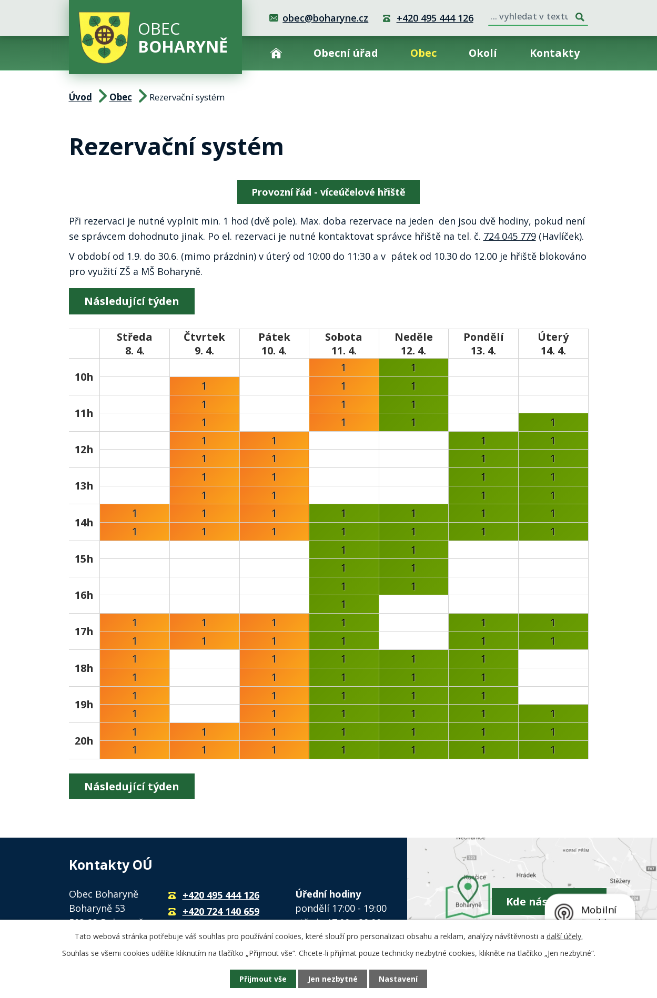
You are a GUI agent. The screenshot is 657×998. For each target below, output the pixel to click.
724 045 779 (509, 236)
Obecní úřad (346, 53)
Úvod (276, 52)
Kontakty (555, 53)
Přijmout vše (263, 979)
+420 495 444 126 (435, 18)
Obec (423, 53)
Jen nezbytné (333, 979)
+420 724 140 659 (221, 911)
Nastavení (398, 979)
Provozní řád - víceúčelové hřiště (328, 192)
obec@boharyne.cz (325, 18)
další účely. (565, 936)
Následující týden (131, 301)
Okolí (483, 53)
